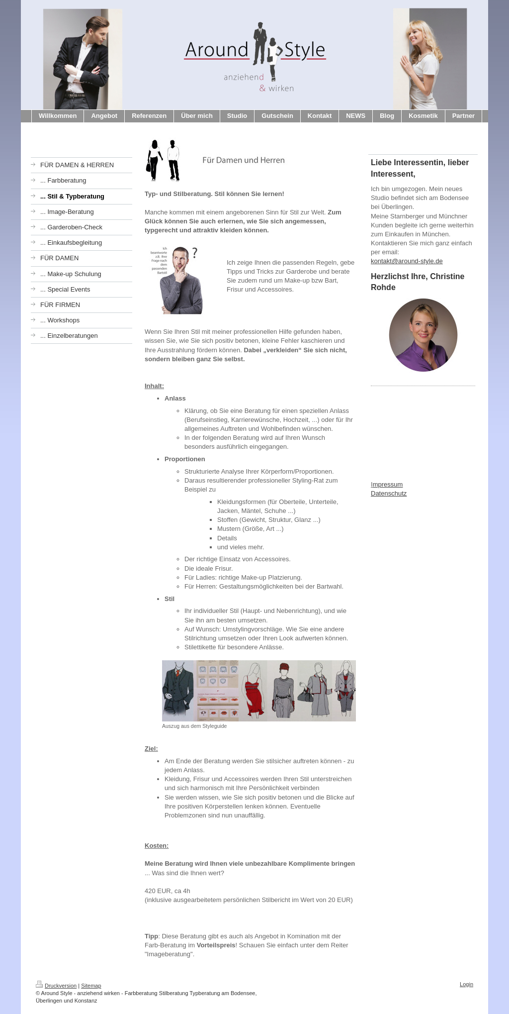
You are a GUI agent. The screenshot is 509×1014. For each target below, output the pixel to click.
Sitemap (91, 986)
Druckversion (56, 986)
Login (466, 984)
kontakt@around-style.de (407, 261)
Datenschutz (389, 493)
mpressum (388, 484)
